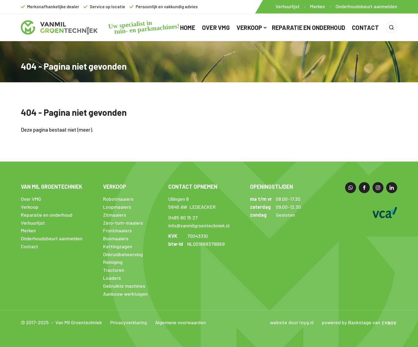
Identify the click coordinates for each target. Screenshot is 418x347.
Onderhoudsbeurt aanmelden (366, 6)
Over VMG (216, 27)
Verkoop (249, 27)
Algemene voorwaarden (180, 322)
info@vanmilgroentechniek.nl (198, 225)
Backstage (359, 322)
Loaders (112, 278)
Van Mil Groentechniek (51, 186)
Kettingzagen (117, 246)
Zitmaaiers (114, 215)
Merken (317, 6)
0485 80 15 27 (183, 218)
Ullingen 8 (178, 199)
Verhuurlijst (287, 6)
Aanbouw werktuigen (125, 294)
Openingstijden (271, 186)
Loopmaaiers (117, 207)
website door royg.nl (292, 322)
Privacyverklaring (128, 322)
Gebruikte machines (124, 286)
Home (187, 27)
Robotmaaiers (118, 199)
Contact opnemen (192, 186)
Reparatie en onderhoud (308, 27)
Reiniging (113, 262)
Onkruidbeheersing (123, 254)
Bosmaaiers (116, 238)
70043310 (197, 236)
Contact (365, 27)
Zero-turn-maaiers (123, 223)
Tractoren (113, 270)
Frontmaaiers (117, 230)
